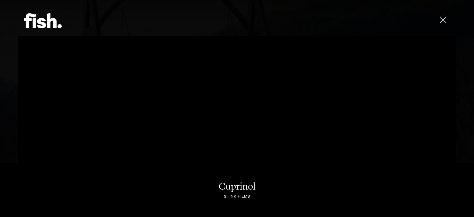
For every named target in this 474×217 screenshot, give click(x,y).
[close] (443, 20)
